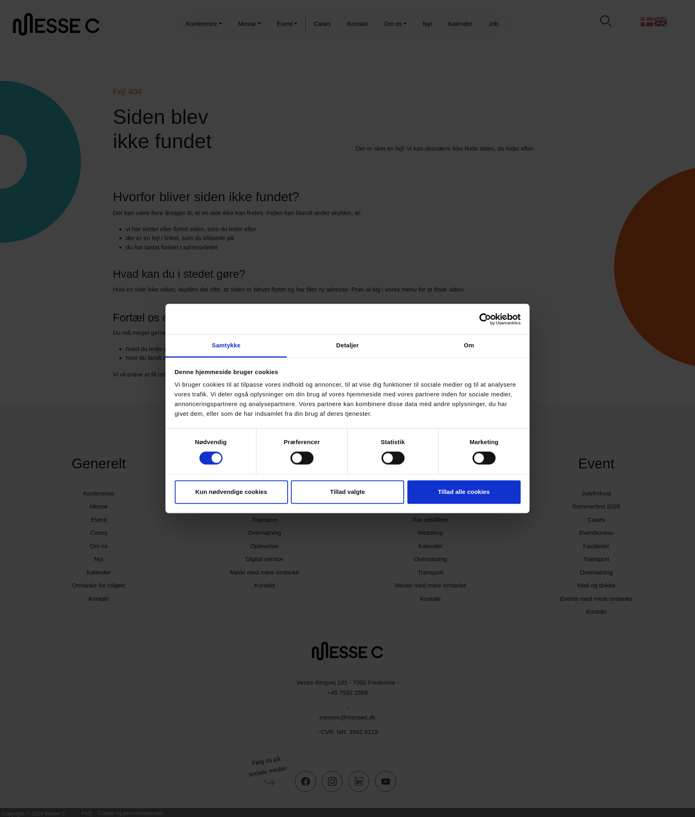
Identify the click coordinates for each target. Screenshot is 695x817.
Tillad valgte (347, 491)
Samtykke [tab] (226, 345)
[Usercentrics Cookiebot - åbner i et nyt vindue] (485, 319)
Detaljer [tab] (347, 345)
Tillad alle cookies (463, 491)
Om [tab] (469, 345)
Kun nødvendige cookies (231, 491)
